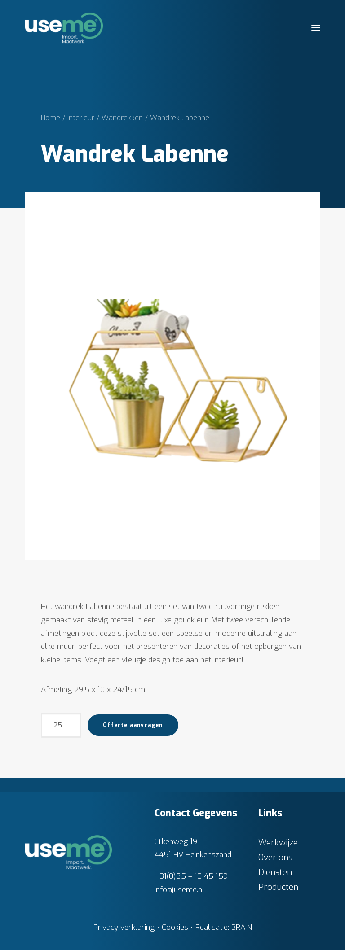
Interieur (80, 118)
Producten (278, 887)
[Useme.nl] (64, 28)
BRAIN (241, 927)
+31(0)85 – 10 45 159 (191, 876)
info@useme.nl (179, 889)
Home (50, 118)
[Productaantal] (61, 725)
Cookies (175, 927)
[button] (315, 28)
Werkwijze (278, 842)
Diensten (275, 872)
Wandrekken (122, 118)
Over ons (275, 857)
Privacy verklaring (124, 927)
